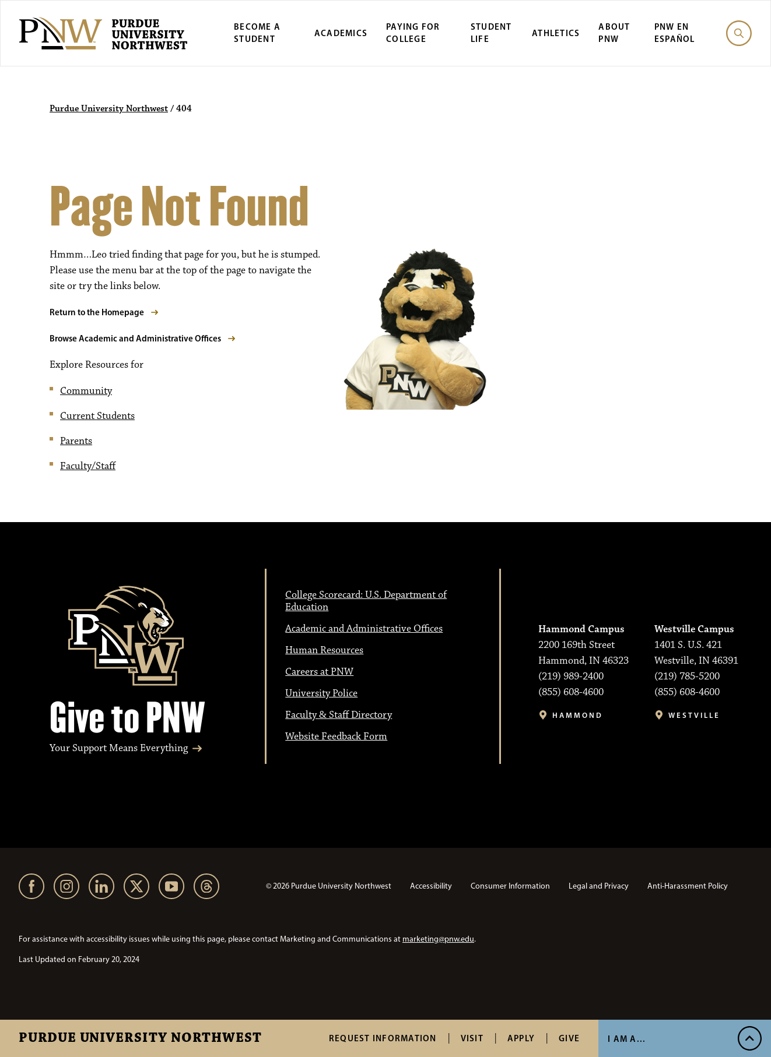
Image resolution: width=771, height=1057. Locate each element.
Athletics (556, 32)
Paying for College (413, 32)
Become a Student (257, 32)
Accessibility (431, 886)
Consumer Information (510, 886)
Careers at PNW (319, 671)
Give (569, 1038)
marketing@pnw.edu (438, 939)
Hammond (577, 715)
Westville (694, 715)
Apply (521, 1038)
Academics (340, 32)
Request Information (383, 1038)
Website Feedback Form (336, 736)
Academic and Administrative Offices (364, 628)
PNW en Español (674, 32)
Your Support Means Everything (119, 748)
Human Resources (324, 650)
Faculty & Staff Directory (338, 715)
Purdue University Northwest (140, 1038)
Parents (76, 441)
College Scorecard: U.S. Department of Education (366, 601)
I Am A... (627, 1038)
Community (86, 391)
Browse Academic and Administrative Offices (135, 338)
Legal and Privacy (599, 886)
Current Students (97, 416)
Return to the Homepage (97, 312)
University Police (321, 693)
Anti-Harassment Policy (687, 886)
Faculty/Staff (87, 466)
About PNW (614, 32)
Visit (472, 1038)
